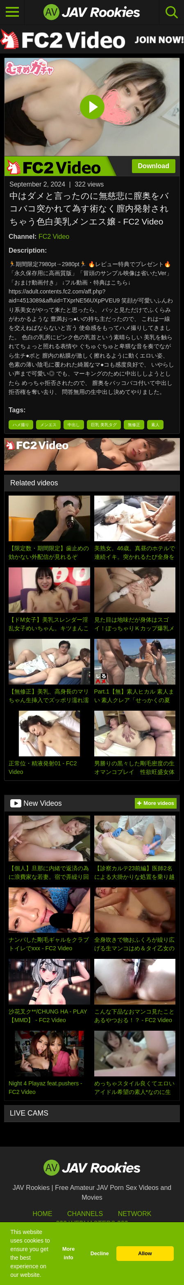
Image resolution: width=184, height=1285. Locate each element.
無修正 (134, 424)
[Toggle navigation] (12, 12)
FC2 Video (54, 236)
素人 (155, 424)
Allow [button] (145, 1253)
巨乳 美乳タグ (104, 424)
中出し (74, 424)
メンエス (48, 424)
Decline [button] (100, 1253)
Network (135, 1213)
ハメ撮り (21, 424)
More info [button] (68, 1253)
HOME (42, 1213)
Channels (85, 1213)
